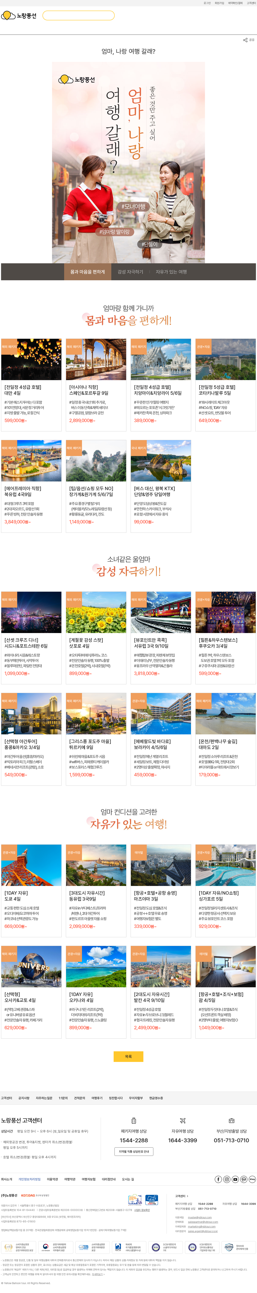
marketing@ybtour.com (202, 1226)
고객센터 (251, 3)
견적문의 (79, 1098)
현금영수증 (156, 1098)
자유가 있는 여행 (171, 272)
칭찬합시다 (116, 1098)
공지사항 (24, 1098)
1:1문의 (63, 1098)
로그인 (207, 3)
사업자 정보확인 (142, 1210)
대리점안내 (109, 1179)
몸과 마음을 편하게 (88, 272)
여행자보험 (89, 1179)
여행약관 (69, 1179)
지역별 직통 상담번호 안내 (134, 1151)
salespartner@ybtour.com (203, 1221)
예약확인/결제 (235, 3)
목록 (128, 1056)
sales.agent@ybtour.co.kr (203, 1231)
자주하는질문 (44, 1098)
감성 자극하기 (130, 272)
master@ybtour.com (200, 1217)
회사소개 (6, 1179)
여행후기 (97, 1098)
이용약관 (52, 1179)
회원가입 (219, 3)
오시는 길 (128, 1179)
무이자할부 (136, 1098)
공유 (252, 40)
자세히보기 (97, 1274)
